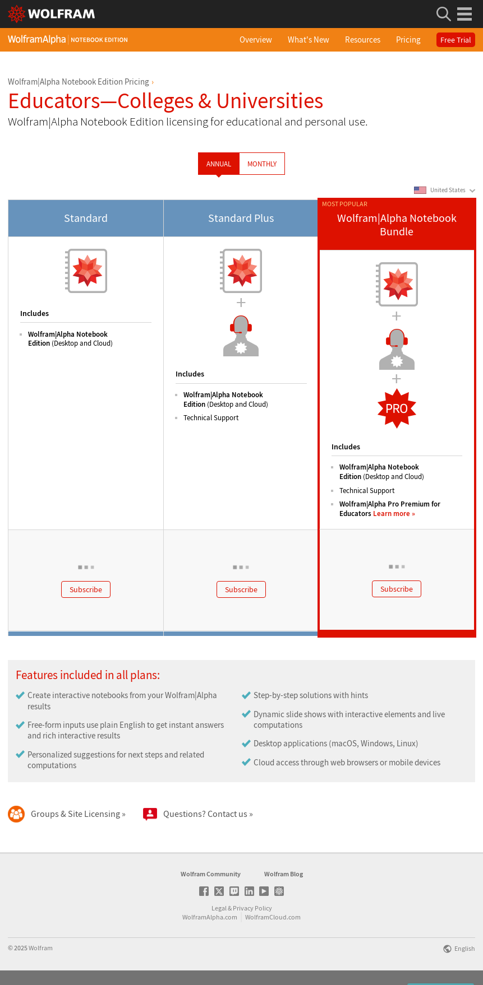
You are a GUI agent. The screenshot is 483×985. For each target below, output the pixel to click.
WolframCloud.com (273, 917)
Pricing (408, 39)
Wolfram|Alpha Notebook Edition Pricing (78, 81)
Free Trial (455, 40)
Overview (256, 39)
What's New (308, 39)
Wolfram (41, 948)
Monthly (262, 164)
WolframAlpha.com (209, 917)
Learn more (391, 513)
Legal (219, 908)
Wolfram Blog (283, 874)
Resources (362, 39)
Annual (218, 164)
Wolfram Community (211, 874)
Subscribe (86, 589)
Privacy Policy (252, 908)
